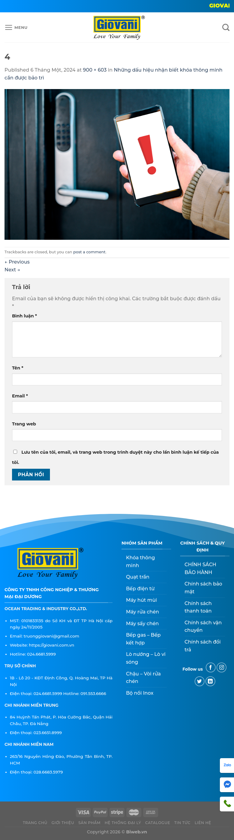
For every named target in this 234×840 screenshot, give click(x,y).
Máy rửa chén (142, 612)
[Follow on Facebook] (211, 667)
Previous (17, 262)
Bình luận (24, 316)
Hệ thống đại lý (123, 822)
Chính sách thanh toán (198, 607)
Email (20, 396)
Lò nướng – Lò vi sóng (145, 658)
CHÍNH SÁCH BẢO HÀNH (201, 568)
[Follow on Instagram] (221, 667)
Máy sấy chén (142, 623)
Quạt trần (137, 577)
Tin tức (182, 822)
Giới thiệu (62, 822)
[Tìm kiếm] (225, 27)
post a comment (89, 252)
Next (12, 270)
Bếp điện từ (140, 588)
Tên (17, 368)
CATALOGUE (157, 822)
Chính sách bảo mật (203, 587)
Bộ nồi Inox (139, 693)
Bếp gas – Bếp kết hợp (143, 639)
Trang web (24, 424)
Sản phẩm (89, 822)
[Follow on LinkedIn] (210, 681)
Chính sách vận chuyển (203, 626)
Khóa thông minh (140, 561)
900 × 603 (95, 70)
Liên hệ (203, 822)
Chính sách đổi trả (203, 646)
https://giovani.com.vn (51, 645)
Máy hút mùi (141, 600)
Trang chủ (35, 822)
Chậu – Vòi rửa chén (143, 677)
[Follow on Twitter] (200, 681)
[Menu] (16, 28)
